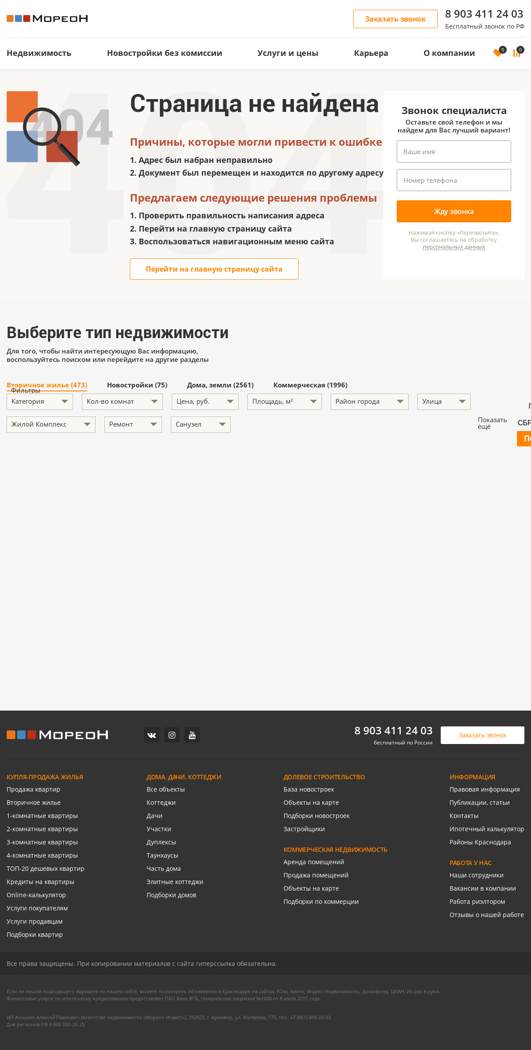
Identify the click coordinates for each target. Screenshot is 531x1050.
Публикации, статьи (480, 802)
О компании (449, 53)
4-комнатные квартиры (42, 855)
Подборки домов (171, 895)
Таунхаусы (162, 855)
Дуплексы (161, 842)
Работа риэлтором (477, 901)
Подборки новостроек (317, 815)
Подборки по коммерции (321, 901)
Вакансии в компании (483, 888)
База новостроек (309, 789)
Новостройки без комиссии (164, 53)
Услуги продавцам (35, 921)
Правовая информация (485, 789)
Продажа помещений (316, 875)
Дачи (154, 815)
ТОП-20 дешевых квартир (46, 868)
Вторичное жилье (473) (47, 385)
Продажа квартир (33, 789)
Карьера (371, 53)
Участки (159, 829)
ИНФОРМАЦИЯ (472, 777)
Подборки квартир (35, 934)
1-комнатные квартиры (42, 815)
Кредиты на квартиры (40, 881)
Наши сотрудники (477, 875)
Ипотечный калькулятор (487, 829)
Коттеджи (161, 802)
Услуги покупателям (37, 908)
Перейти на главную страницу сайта (214, 269)
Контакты (464, 815)
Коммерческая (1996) (310, 385)
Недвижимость (39, 53)
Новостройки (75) (137, 385)
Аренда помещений (314, 862)
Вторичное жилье (34, 802)
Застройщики (304, 829)
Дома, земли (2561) (220, 385)
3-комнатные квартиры (42, 842)
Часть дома (164, 868)
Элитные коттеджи (175, 881)
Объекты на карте (311, 802)
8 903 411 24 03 (484, 13)
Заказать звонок (395, 19)
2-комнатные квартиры (42, 829)
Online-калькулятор (36, 895)
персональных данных (454, 247)
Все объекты (166, 789)
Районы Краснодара (480, 842)
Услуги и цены (288, 53)
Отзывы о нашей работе (487, 914)
